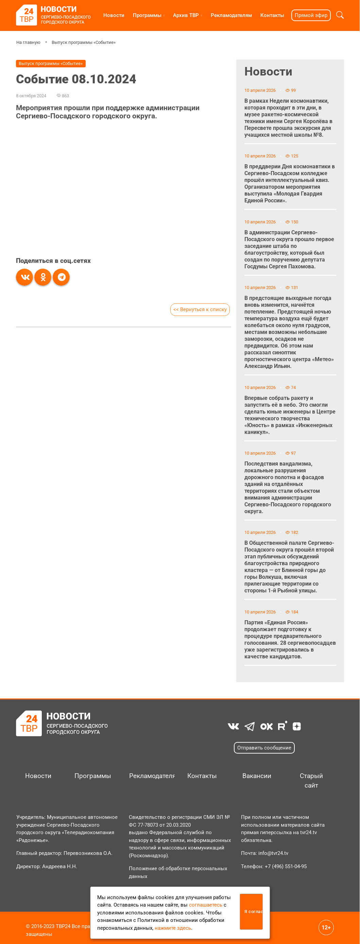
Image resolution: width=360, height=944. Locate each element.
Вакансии (256, 776)
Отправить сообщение (264, 748)
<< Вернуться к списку (200, 309)
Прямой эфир (311, 15)
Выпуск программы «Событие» (83, 42)
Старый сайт (311, 780)
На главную (28, 42)
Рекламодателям (231, 15)
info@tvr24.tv (273, 853)
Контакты (272, 15)
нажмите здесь (173, 928)
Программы (147, 15)
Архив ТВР (186, 15)
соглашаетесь (205, 905)
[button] (340, 15)
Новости (113, 15)
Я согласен (253, 911)
